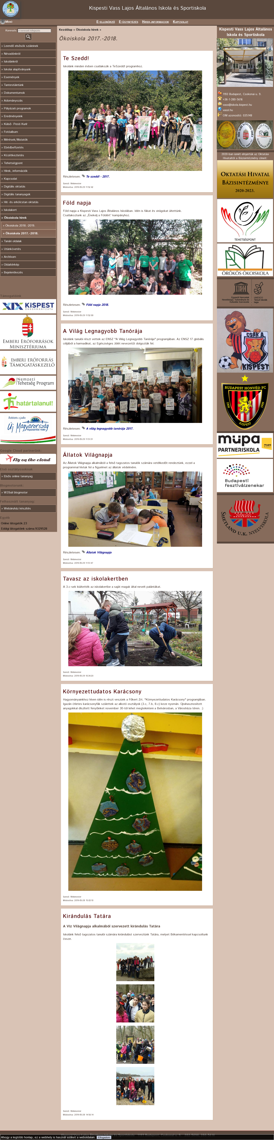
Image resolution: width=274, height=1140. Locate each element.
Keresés (11, 30)
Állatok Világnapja (99, 552)
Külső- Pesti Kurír (15, 124)
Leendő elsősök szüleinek (21, 46)
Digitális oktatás (14, 186)
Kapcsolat (180, 21)
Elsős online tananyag (18, 476)
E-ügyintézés (128, 21)
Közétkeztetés (14, 155)
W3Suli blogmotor (16, 492)
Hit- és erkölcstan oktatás (21, 202)
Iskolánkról (11, 61)
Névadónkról (12, 54)
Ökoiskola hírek (15, 218)
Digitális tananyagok (17, 194)
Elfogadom (104, 1137)
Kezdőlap (65, 30)
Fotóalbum (11, 132)
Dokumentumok (14, 93)
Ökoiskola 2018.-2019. (20, 225)
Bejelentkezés (13, 272)
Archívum (10, 257)
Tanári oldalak (13, 241)
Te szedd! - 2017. (98, 177)
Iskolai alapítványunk (17, 69)
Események (11, 77)
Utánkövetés (12, 249)
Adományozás (13, 100)
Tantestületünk (14, 85)
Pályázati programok (17, 108)
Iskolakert (10, 210)
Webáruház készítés (17, 508)
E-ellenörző (105, 21)
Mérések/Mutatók (16, 140)
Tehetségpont (13, 163)
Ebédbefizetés (14, 147)
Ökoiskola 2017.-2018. (22, 233)
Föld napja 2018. (97, 305)
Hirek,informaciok (155, 21)
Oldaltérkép (11, 265)
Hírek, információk (16, 171)
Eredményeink (13, 116)
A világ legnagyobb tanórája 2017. (109, 429)
